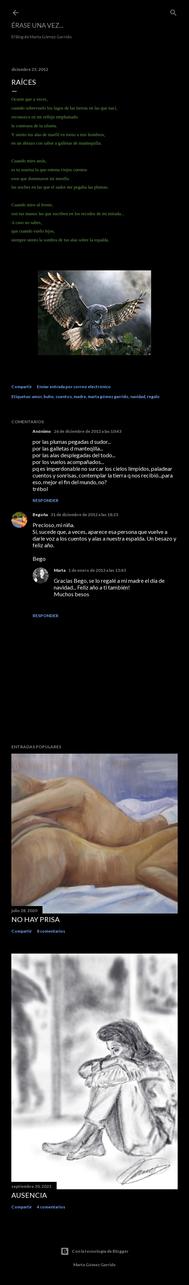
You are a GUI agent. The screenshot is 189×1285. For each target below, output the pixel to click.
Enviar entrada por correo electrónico (74, 386)
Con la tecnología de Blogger (94, 1251)
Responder (45, 500)
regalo (153, 396)
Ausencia (29, 1195)
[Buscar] (173, 11)
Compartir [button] (21, 386)
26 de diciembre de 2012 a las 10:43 (87, 431)
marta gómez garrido (108, 396)
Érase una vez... (37, 25)
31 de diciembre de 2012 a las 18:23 (84, 514)
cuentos (64, 396)
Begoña (40, 514)
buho (49, 396)
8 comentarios (51, 931)
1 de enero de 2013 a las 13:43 (97, 570)
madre (80, 396)
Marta (59, 570)
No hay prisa (35, 919)
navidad (137, 396)
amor (37, 396)
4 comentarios (51, 1206)
